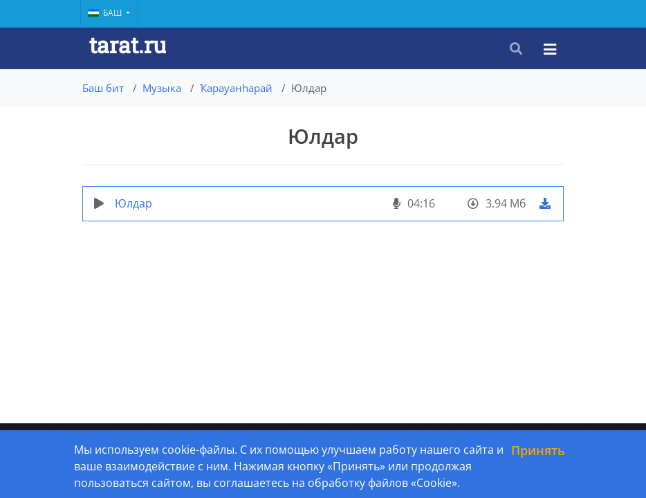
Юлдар (133, 203)
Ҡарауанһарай (236, 88)
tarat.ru (127, 44)
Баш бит (103, 88)
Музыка (161, 88)
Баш (106, 13)
